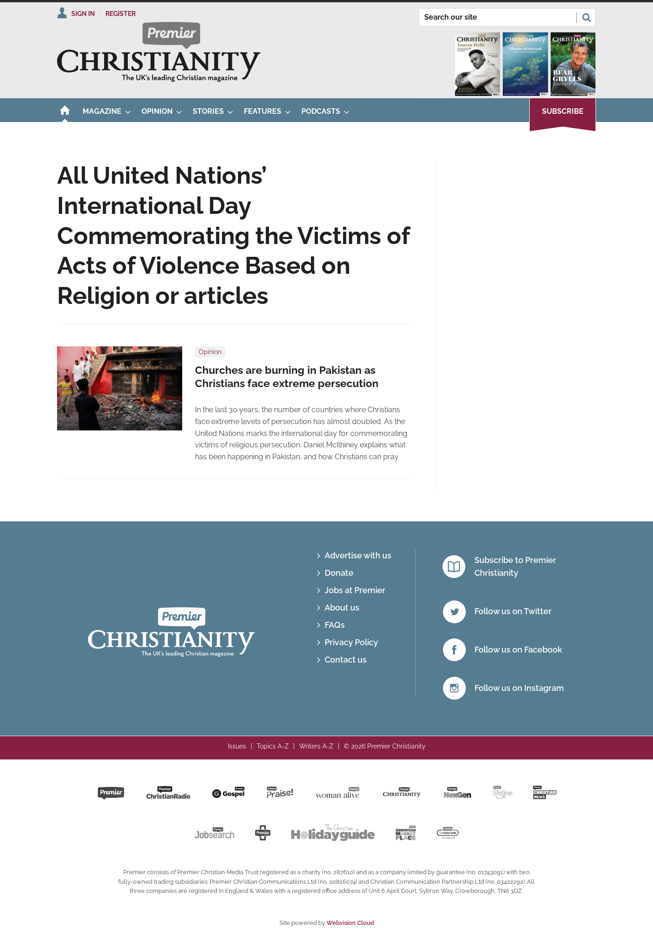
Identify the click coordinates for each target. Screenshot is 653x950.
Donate (339, 573)
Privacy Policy (351, 642)
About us (342, 607)
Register (120, 13)
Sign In (83, 13)
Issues (237, 746)
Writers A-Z (316, 746)
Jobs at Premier (355, 590)
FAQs (335, 625)
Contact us (346, 659)
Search (586, 17)
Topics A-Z (273, 746)
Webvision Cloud (350, 922)
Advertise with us (358, 555)
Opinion (210, 352)
